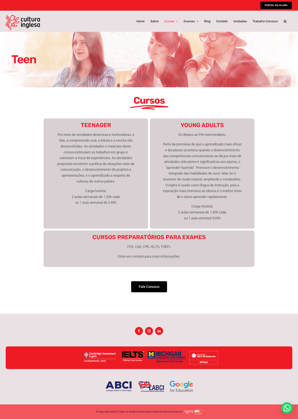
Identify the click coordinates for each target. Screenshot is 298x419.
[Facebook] (139, 331)
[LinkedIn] (159, 331)
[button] (285, 21)
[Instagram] (149, 331)
